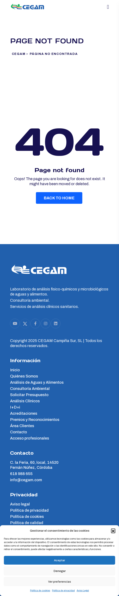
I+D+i (15, 407)
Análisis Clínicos (25, 401)
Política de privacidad (63, 590)
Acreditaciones (23, 413)
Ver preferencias (59, 581)
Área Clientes (22, 426)
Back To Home (59, 198)
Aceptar (59, 560)
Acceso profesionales (29, 438)
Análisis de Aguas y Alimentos (37, 382)
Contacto (18, 432)
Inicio (15, 370)
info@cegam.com (26, 480)
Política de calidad (26, 523)
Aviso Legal (83, 590)
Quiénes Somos (24, 376)
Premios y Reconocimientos (34, 419)
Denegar (60, 571)
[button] (113, 531)
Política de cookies (40, 590)
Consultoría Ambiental (30, 388)
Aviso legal (20, 504)
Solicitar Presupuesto (29, 395)
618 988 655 (21, 474)
